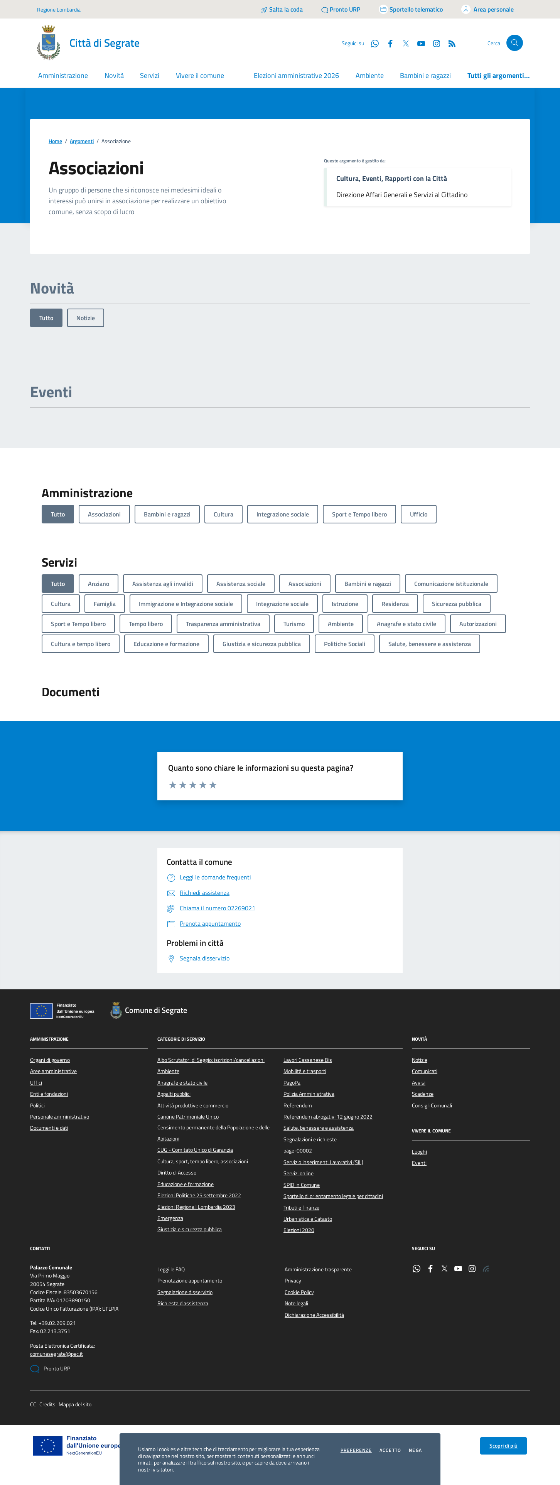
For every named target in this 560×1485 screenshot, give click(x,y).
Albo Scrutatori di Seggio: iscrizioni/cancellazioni (211, 1060)
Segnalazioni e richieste (310, 1139)
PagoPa (291, 1082)
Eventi (419, 1163)
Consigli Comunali (432, 1105)
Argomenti (82, 141)
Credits (47, 1405)
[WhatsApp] (372, 42)
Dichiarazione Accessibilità (314, 1315)
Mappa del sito (75, 1405)
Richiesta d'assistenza (182, 1303)
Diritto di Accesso (176, 1172)
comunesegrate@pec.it (56, 1354)
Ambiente (370, 75)
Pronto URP (50, 1369)
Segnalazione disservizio (185, 1292)
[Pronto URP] (340, 9)
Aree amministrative (53, 1071)
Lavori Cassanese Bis (307, 1060)
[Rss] (449, 42)
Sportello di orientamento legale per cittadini (333, 1196)
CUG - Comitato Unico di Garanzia (195, 1150)
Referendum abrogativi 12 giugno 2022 (328, 1116)
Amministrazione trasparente (318, 1269)
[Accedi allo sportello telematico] (410, 9)
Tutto (46, 317)
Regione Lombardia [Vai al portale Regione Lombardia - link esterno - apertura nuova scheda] (59, 9)
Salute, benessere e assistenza (318, 1128)
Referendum (297, 1105)
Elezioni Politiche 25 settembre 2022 (199, 1195)
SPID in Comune (301, 1185)
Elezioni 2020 (298, 1230)
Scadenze (422, 1094)
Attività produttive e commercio (192, 1105)
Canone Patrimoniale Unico (188, 1116)
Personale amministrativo (59, 1116)
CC (33, 1405)
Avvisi (418, 1082)
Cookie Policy (299, 1292)
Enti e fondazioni (49, 1094)
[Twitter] (402, 42)
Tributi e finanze (301, 1207)
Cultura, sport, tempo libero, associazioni (202, 1161)
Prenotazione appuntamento (189, 1280)
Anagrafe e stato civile (182, 1082)
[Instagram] (433, 42)
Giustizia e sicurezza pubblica (189, 1229)
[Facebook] (387, 42)
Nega (415, 1450)
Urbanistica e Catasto (307, 1219)
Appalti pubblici (174, 1094)
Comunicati (424, 1071)
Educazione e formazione (185, 1184)
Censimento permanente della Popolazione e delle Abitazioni (213, 1132)
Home (55, 141)
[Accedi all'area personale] (487, 9)
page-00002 (297, 1150)
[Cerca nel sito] (514, 43)
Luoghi (419, 1152)
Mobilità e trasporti (304, 1071)
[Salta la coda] (281, 9)
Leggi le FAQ (171, 1269)
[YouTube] (418, 42)
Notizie (85, 317)
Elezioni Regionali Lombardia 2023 (196, 1207)
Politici (37, 1105)
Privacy (293, 1280)
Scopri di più (503, 1445)
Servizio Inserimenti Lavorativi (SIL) (323, 1162)
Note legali (296, 1303)
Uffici (36, 1082)
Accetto (390, 1450)
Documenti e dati (49, 1128)
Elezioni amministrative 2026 (296, 75)
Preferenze (356, 1450)
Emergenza (170, 1218)
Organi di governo (50, 1060)
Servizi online (298, 1173)
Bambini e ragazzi (425, 75)
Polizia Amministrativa (308, 1094)
